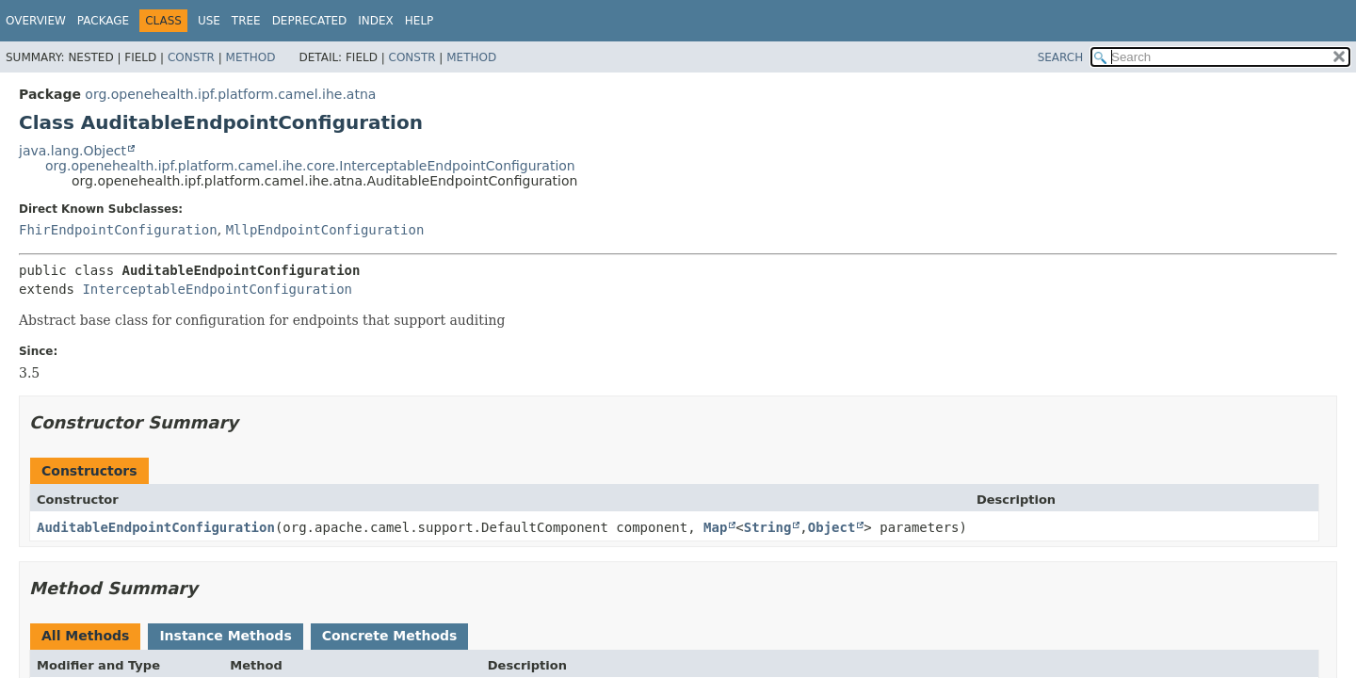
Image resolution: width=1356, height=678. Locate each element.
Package (103, 20)
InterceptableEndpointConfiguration (217, 289)
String (768, 527)
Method (251, 57)
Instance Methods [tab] (225, 635)
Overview (36, 20)
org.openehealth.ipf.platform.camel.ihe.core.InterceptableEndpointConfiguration (310, 165)
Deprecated (309, 20)
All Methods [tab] (85, 635)
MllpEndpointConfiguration (325, 229)
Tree (246, 20)
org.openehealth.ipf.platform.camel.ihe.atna (230, 94)
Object (832, 527)
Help (419, 20)
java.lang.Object (72, 150)
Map (715, 527)
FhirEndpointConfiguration (118, 229)
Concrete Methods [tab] (390, 635)
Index (376, 20)
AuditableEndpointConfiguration (156, 527)
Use (209, 20)
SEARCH (1061, 57)
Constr (191, 57)
